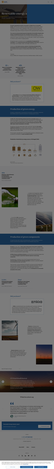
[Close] (52, 462)
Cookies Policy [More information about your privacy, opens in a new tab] (26, 464)
